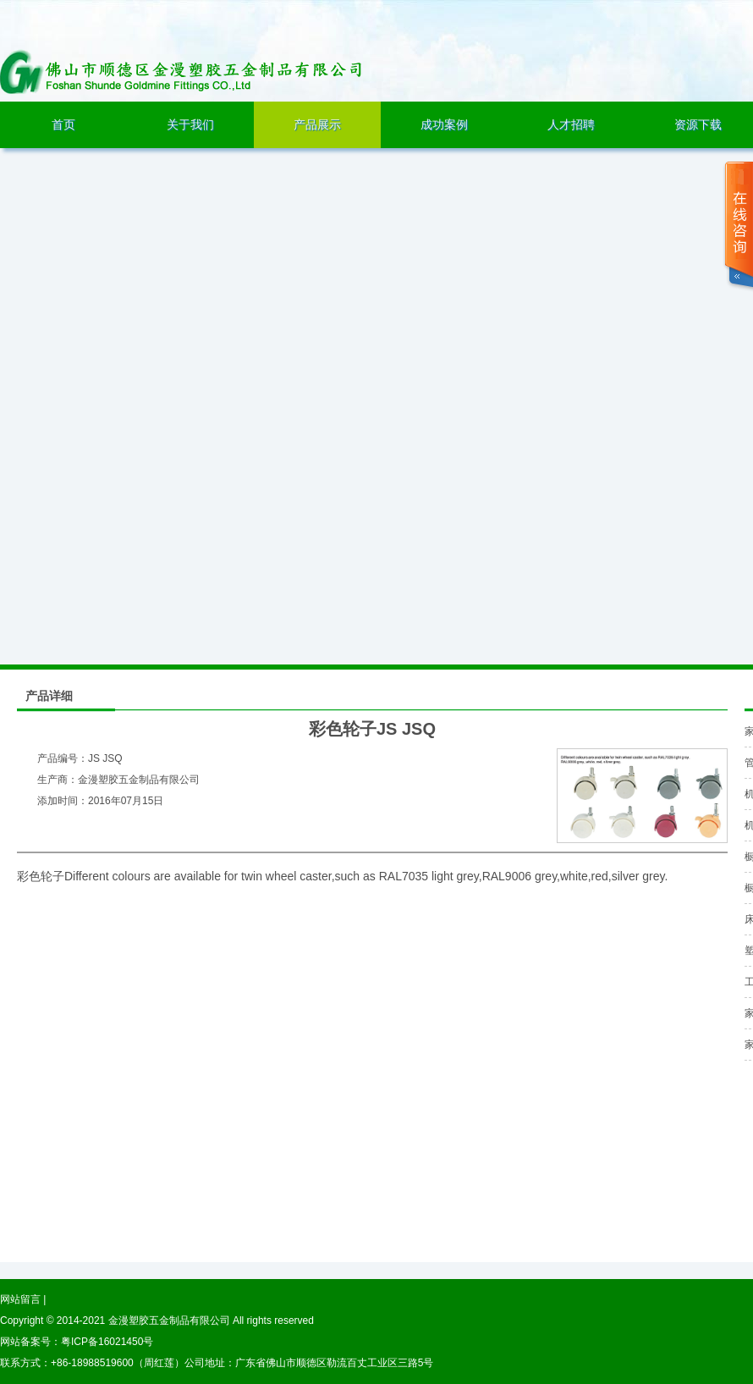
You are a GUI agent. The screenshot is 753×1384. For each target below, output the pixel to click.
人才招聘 (571, 125)
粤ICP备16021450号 (107, 1342)
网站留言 (20, 1299)
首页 (63, 125)
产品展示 (317, 125)
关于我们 (190, 125)
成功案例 (444, 125)
